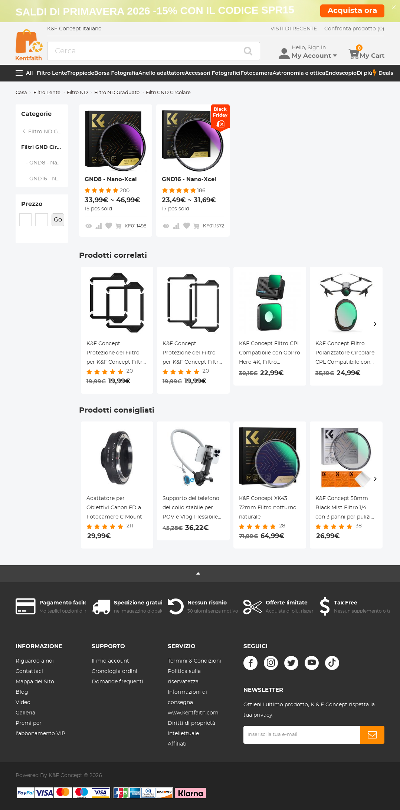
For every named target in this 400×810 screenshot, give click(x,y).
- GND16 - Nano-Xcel (45, 178)
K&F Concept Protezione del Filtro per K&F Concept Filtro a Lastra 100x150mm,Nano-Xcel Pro (192, 354)
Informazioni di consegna (187, 697)
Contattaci (29, 671)
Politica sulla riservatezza (184, 676)
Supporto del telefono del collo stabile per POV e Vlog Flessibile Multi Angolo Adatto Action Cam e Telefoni (191, 509)
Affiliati (177, 744)
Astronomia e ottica (298, 73)
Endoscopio (341, 73)
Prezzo (31, 204)
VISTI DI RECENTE (294, 28)
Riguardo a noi (35, 661)
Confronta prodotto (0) (354, 28)
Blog (22, 692)
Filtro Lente (52, 73)
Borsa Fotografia (116, 73)
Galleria (25, 713)
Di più (365, 73)
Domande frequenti (117, 681)
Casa (21, 92)
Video (23, 702)
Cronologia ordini (114, 671)
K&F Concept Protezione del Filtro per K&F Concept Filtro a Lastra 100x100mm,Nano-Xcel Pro (116, 354)
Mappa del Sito (35, 681)
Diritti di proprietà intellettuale (191, 728)
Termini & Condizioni (194, 661)
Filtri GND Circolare (44, 147)
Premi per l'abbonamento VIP (40, 728)
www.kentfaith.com (193, 713)
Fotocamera (256, 73)
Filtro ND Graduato (117, 92)
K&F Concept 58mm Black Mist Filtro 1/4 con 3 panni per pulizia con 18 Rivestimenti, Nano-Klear (344, 509)
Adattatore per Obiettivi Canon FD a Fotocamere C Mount (114, 508)
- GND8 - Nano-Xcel (45, 163)
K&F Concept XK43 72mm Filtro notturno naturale (267, 508)
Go (58, 220)
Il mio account (110, 661)
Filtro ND (77, 92)
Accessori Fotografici (212, 73)
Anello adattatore (161, 73)
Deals (383, 73)
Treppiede (80, 73)
